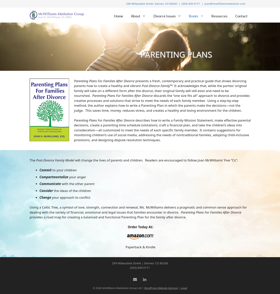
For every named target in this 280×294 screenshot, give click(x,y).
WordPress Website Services (161, 288)
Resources (219, 16)
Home (118, 16)
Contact (241, 16)
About (140, 16)
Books (198, 16)
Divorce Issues (169, 16)
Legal (184, 288)
